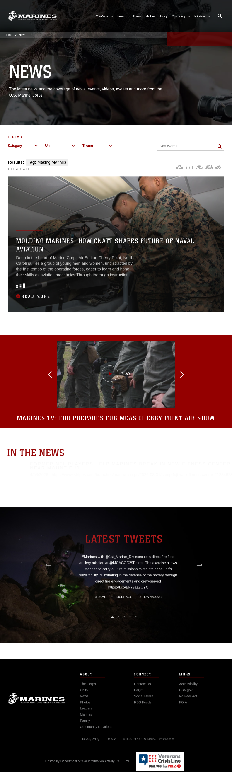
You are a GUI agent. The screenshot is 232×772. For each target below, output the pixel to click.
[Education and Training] (189, 167)
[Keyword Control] (190, 146)
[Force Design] (179, 167)
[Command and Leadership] (209, 167)
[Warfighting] (219, 167)
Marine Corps (36, 707)
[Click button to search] (220, 146)
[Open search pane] (219, 16)
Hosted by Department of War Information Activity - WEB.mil (87, 761)
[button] (72, 374)
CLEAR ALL (19, 169)
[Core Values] (199, 167)
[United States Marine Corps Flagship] (32, 16)
